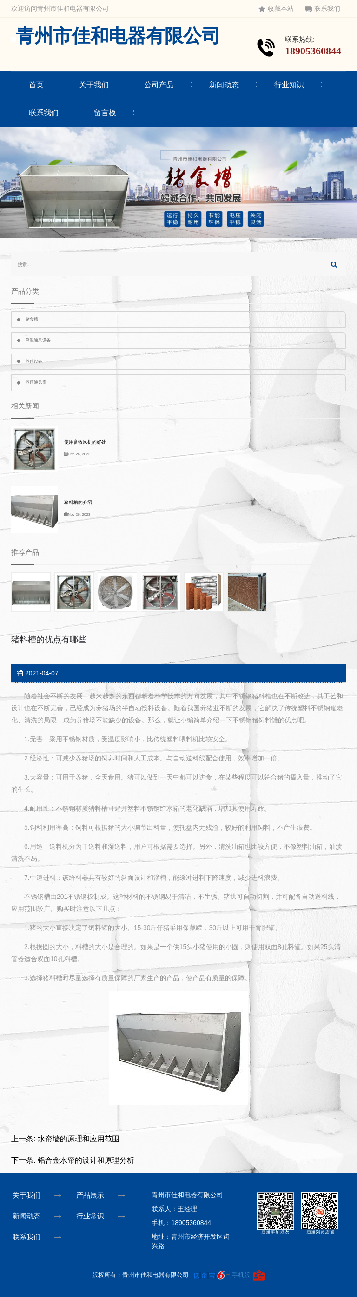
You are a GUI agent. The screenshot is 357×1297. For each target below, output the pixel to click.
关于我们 (94, 85)
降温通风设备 (38, 340)
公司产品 (159, 85)
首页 (36, 85)
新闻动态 (224, 85)
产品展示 (92, 1195)
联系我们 (322, 8)
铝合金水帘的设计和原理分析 (86, 1160)
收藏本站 (276, 8)
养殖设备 (34, 361)
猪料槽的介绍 (78, 502)
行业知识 (289, 85)
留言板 (105, 113)
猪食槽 (32, 319)
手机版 (241, 1274)
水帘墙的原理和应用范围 (78, 1139)
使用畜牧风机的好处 (85, 442)
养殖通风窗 (36, 382)
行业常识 (92, 1216)
